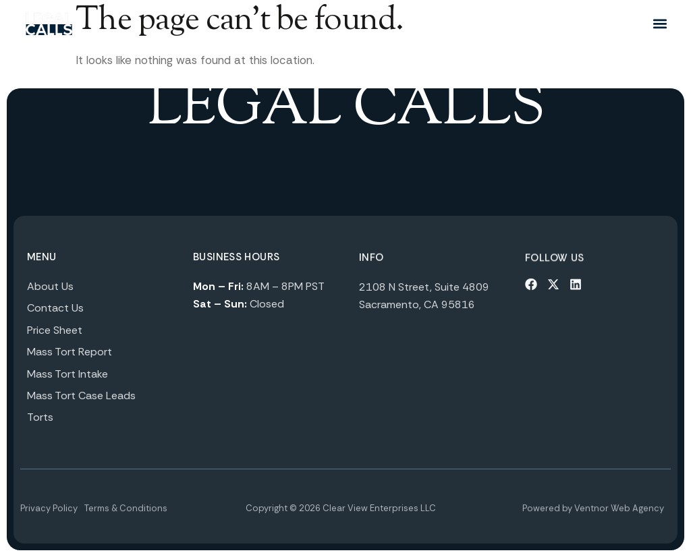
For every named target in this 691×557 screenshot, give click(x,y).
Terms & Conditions (125, 517)
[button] (659, 24)
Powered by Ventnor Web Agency (593, 517)
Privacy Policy (49, 517)
